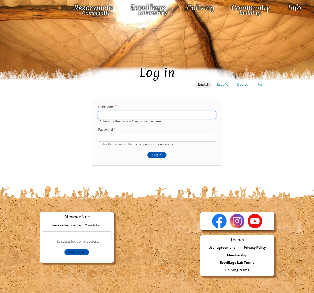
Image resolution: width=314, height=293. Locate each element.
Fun (260, 84)
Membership (237, 255)
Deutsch (243, 84)
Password (105, 129)
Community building (250, 10)
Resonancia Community (93, 10)
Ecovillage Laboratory (149, 10)
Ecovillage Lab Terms (237, 262)
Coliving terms (237, 270)
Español (223, 84)
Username (106, 107)
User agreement (221, 247)
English (203, 84)
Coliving (200, 8)
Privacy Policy (255, 247)
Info (294, 8)
